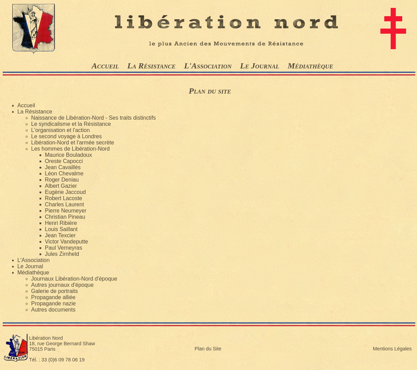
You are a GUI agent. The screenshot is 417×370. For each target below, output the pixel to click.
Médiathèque (310, 65)
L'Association (207, 65)
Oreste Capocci (64, 161)
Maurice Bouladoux (68, 155)
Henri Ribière (61, 223)
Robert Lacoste (64, 198)
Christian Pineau (65, 217)
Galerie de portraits (54, 291)
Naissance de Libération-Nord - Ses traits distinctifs (93, 118)
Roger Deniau (62, 180)
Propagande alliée (53, 297)
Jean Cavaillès (63, 167)
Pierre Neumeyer (66, 211)
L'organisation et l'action (60, 130)
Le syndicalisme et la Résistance (71, 124)
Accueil (105, 65)
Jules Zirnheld (62, 254)
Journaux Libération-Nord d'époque (74, 279)
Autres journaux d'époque (62, 285)
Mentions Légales (392, 348)
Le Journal (259, 65)
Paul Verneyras (64, 248)
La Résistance (151, 65)
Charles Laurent (64, 204)
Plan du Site (208, 348)
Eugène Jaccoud (65, 192)
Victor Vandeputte (66, 241)
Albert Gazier (61, 186)
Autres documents (53, 310)
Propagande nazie (53, 303)
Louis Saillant (61, 229)
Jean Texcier (60, 235)
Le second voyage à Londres (66, 136)
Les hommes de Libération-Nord (70, 149)
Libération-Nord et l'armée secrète (72, 142)
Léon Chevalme (64, 173)
